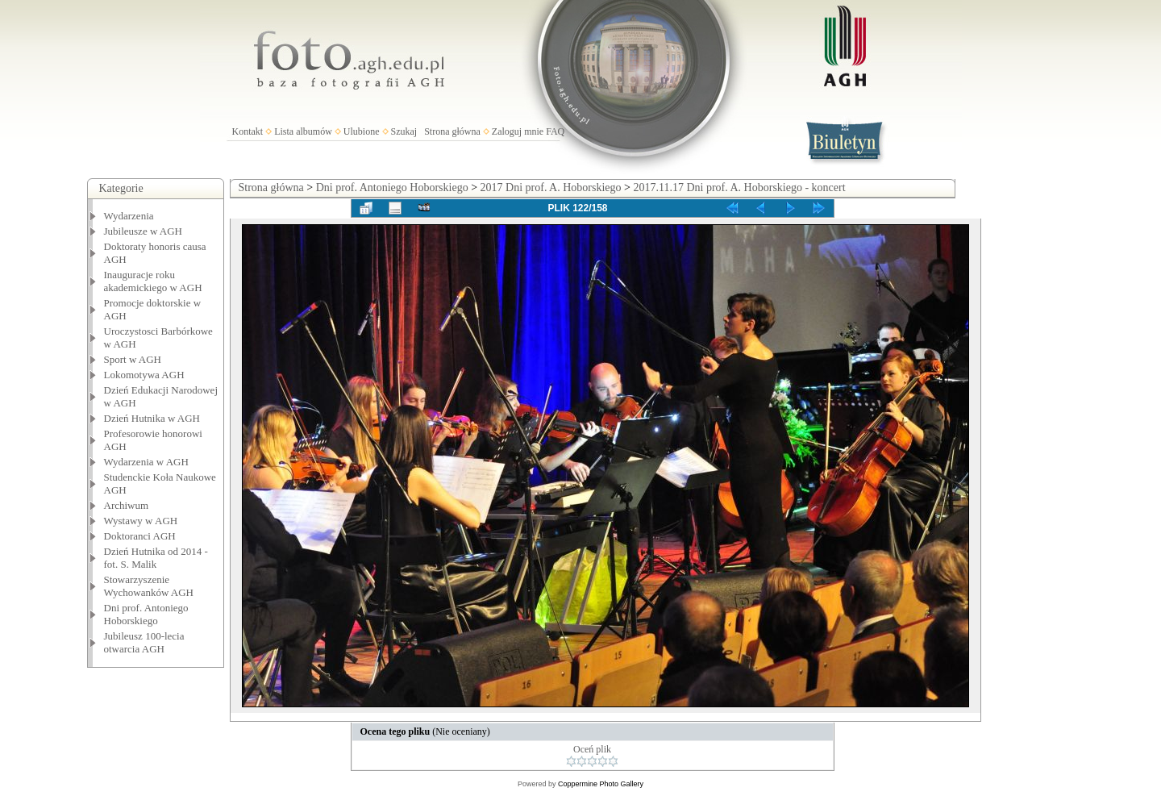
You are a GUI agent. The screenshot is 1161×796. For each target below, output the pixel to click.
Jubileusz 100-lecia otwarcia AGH (144, 642)
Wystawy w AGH (141, 521)
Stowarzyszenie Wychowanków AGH (149, 585)
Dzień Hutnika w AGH (152, 418)
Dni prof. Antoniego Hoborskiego (146, 614)
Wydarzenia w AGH (146, 462)
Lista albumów (303, 131)
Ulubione (361, 131)
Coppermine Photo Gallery (600, 784)
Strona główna (452, 131)
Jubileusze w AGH (143, 231)
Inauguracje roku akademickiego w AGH (153, 281)
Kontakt (248, 131)
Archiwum (126, 505)
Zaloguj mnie (517, 131)
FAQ (555, 131)
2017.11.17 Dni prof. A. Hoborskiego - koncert (739, 187)
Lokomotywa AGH (144, 375)
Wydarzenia (129, 216)
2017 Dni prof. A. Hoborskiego (551, 187)
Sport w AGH (133, 359)
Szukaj (404, 131)
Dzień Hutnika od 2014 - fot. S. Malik (156, 557)
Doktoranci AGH (140, 536)
